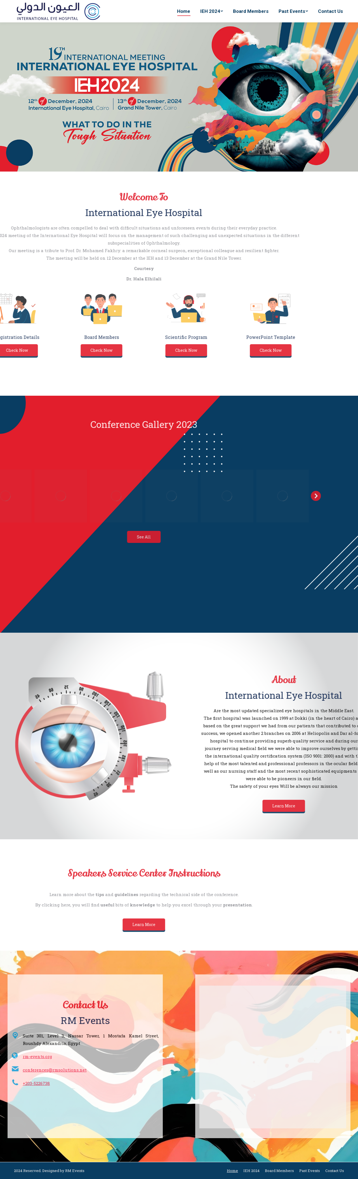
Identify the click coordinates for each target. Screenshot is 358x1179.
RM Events (74, 1170)
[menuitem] (183, 11)
